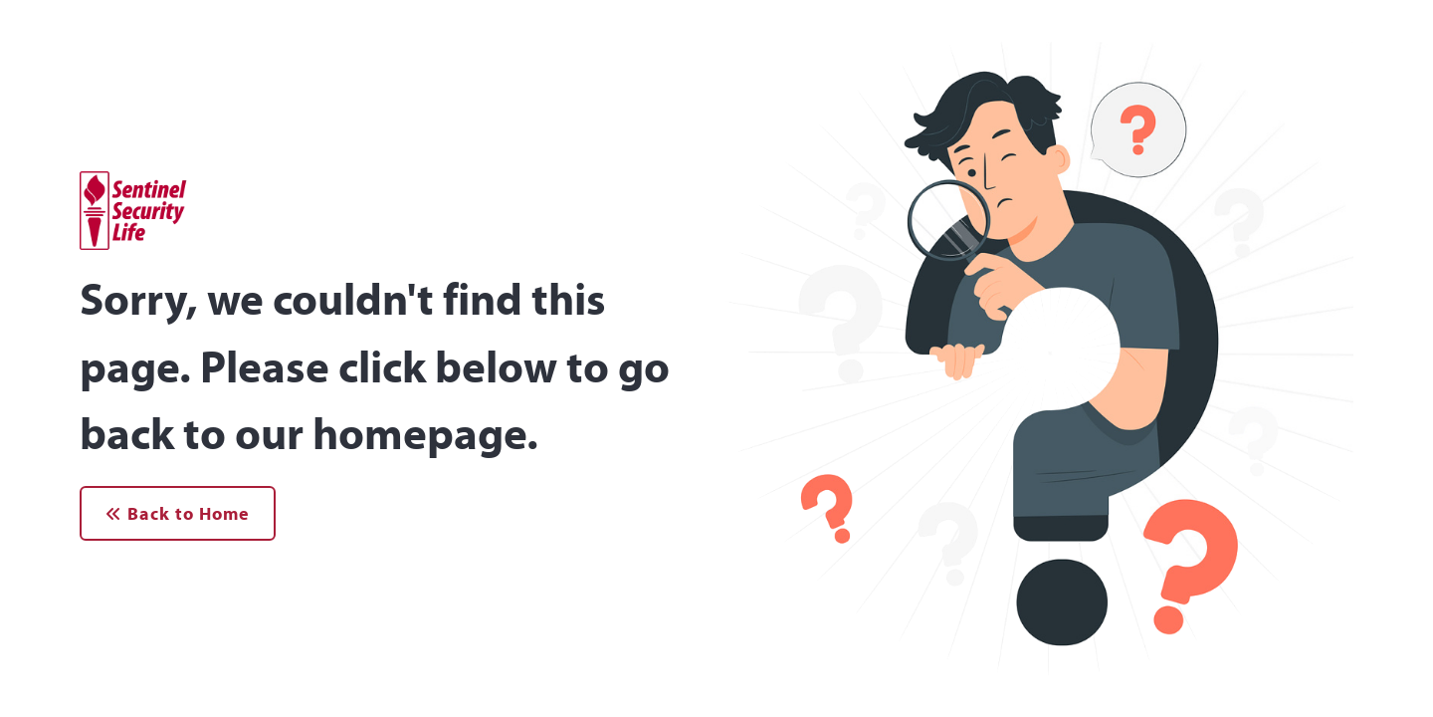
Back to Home (177, 513)
